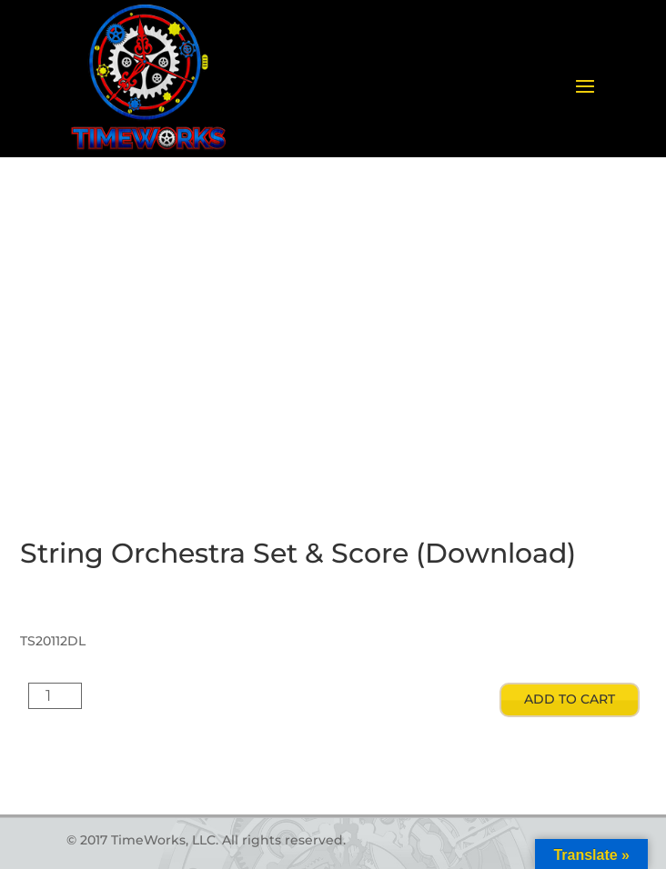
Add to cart (569, 699)
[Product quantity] (55, 696)
